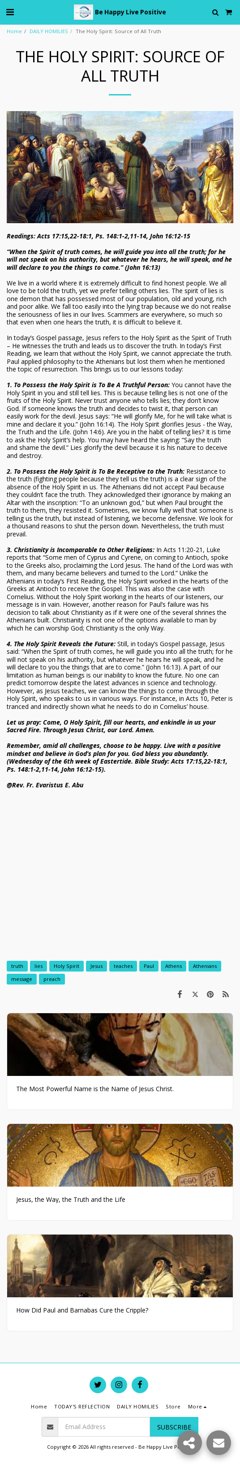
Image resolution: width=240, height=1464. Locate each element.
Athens (173, 966)
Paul (149, 966)
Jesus (96, 966)
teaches (123, 966)
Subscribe (174, 1427)
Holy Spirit (66, 966)
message (21, 979)
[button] (9, 12)
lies (38, 966)
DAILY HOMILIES (49, 31)
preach (51, 979)
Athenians (205, 966)
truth (17, 966)
